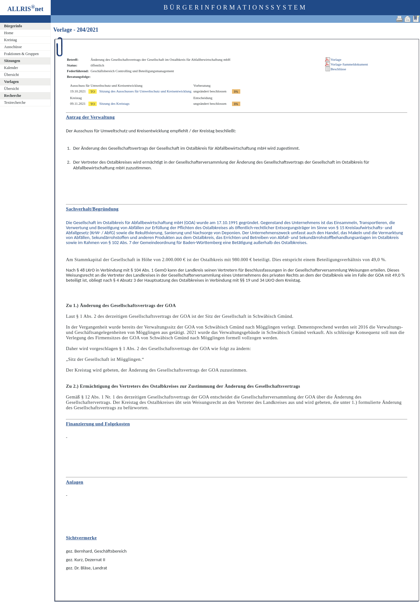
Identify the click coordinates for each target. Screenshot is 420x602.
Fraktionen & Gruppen (21, 54)
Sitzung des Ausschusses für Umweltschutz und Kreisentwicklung (145, 91)
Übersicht (11, 74)
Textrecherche (15, 102)
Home (8, 33)
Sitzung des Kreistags (114, 103)
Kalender (11, 68)
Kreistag (10, 40)
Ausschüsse (13, 47)
